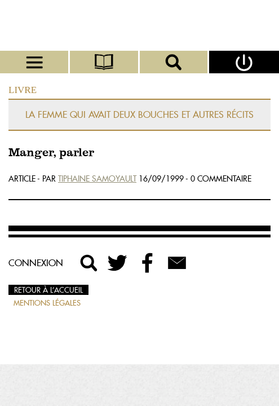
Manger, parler (51, 153)
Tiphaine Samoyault (97, 179)
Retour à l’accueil (48, 289)
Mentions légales (47, 302)
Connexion (35, 262)
